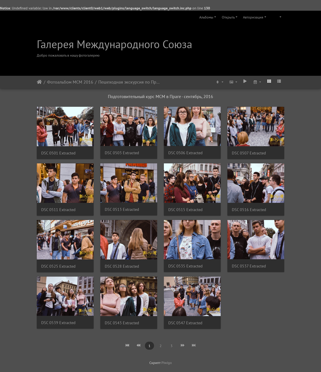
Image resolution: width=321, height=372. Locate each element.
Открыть (228, 17)
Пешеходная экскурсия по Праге (129, 82)
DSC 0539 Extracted (58, 322)
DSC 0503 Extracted (122, 152)
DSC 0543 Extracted (122, 323)
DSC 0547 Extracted (185, 323)
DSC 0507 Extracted (249, 153)
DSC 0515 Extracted (185, 209)
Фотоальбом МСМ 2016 (70, 82)
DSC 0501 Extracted (58, 153)
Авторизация (253, 17)
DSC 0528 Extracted (122, 266)
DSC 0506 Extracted (185, 152)
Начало (39, 82)
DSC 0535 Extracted (185, 266)
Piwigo (166, 362)
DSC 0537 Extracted (249, 266)
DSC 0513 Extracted (122, 209)
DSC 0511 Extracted (58, 209)
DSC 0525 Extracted (58, 266)
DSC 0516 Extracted (249, 209)
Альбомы (206, 17)
